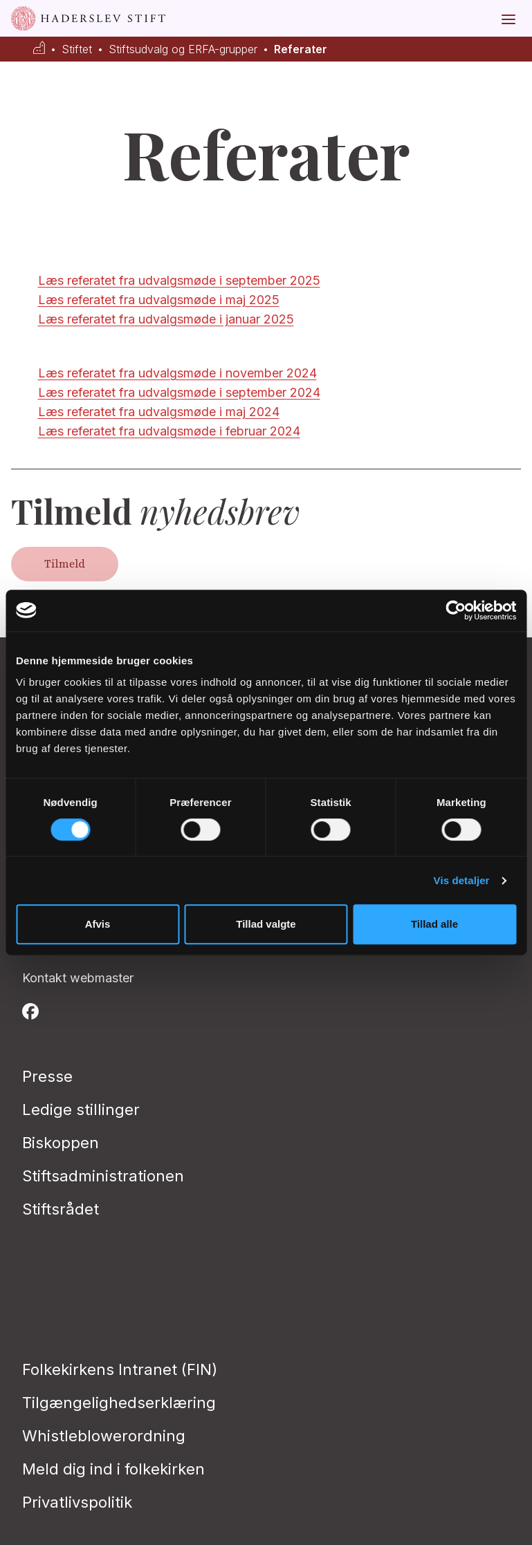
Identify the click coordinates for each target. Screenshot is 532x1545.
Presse (47, 1076)
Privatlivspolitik (77, 1502)
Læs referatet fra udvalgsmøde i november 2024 (177, 373)
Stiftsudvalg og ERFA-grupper (183, 49)
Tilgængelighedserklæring (119, 1402)
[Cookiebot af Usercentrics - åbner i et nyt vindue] (455, 610)
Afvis (98, 924)
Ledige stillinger (81, 1109)
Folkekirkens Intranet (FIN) (119, 1369)
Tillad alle (434, 924)
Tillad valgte (265, 924)
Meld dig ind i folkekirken (113, 1469)
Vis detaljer (462, 880)
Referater (300, 49)
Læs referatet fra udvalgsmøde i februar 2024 (169, 431)
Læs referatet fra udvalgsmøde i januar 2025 (166, 319)
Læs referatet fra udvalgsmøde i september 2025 (179, 280)
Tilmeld (64, 564)
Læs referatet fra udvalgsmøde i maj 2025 (158, 299)
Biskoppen (60, 1142)
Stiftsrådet (60, 1209)
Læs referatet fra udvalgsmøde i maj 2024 (158, 411)
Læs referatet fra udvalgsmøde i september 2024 (179, 392)
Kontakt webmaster (78, 978)
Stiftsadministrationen (103, 1176)
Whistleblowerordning (103, 1435)
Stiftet (77, 49)
